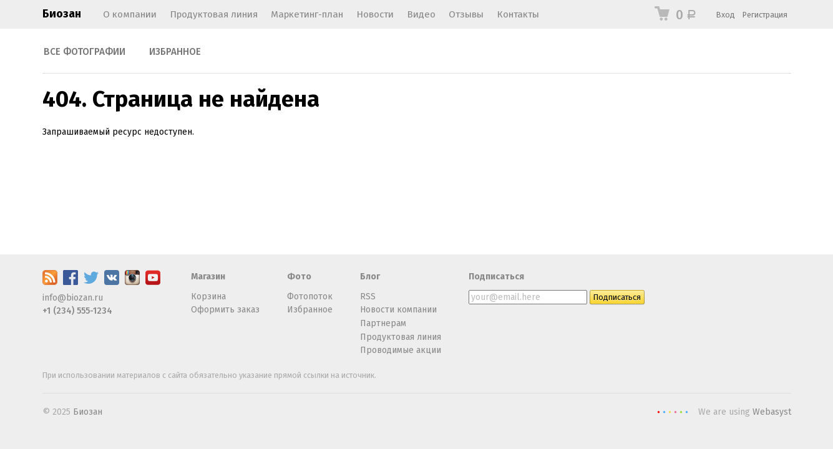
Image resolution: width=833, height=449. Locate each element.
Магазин (208, 276)
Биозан (61, 14)
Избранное (175, 51)
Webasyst (772, 412)
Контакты (518, 14)
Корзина (208, 296)
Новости (375, 14)
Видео (421, 14)
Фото (299, 276)
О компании (130, 14)
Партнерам (383, 323)
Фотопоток (310, 296)
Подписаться (496, 276)
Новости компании (398, 309)
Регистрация (765, 14)
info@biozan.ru (72, 297)
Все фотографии (84, 51)
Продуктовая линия (214, 14)
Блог (370, 276)
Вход (725, 14)
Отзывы (466, 14)
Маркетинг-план (307, 14)
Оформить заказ (225, 309)
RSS (368, 296)
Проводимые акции (400, 350)
